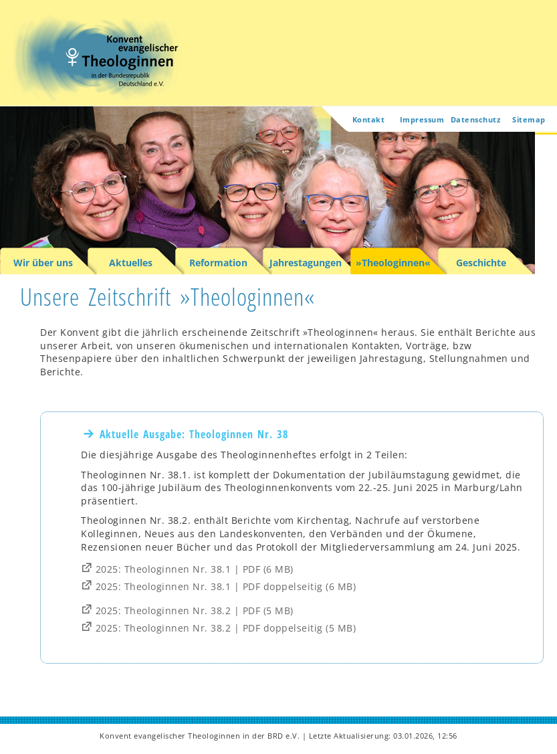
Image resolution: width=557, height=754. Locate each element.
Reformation (218, 262)
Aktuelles (130, 262)
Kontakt (368, 119)
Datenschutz (476, 119)
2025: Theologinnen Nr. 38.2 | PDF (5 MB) (195, 611)
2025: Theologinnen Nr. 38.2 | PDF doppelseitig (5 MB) (226, 628)
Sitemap (529, 119)
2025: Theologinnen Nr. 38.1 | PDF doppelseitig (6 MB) (226, 587)
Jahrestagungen (305, 262)
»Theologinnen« (393, 262)
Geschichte (481, 262)
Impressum (422, 119)
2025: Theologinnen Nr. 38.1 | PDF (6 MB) (195, 569)
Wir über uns (43, 262)
